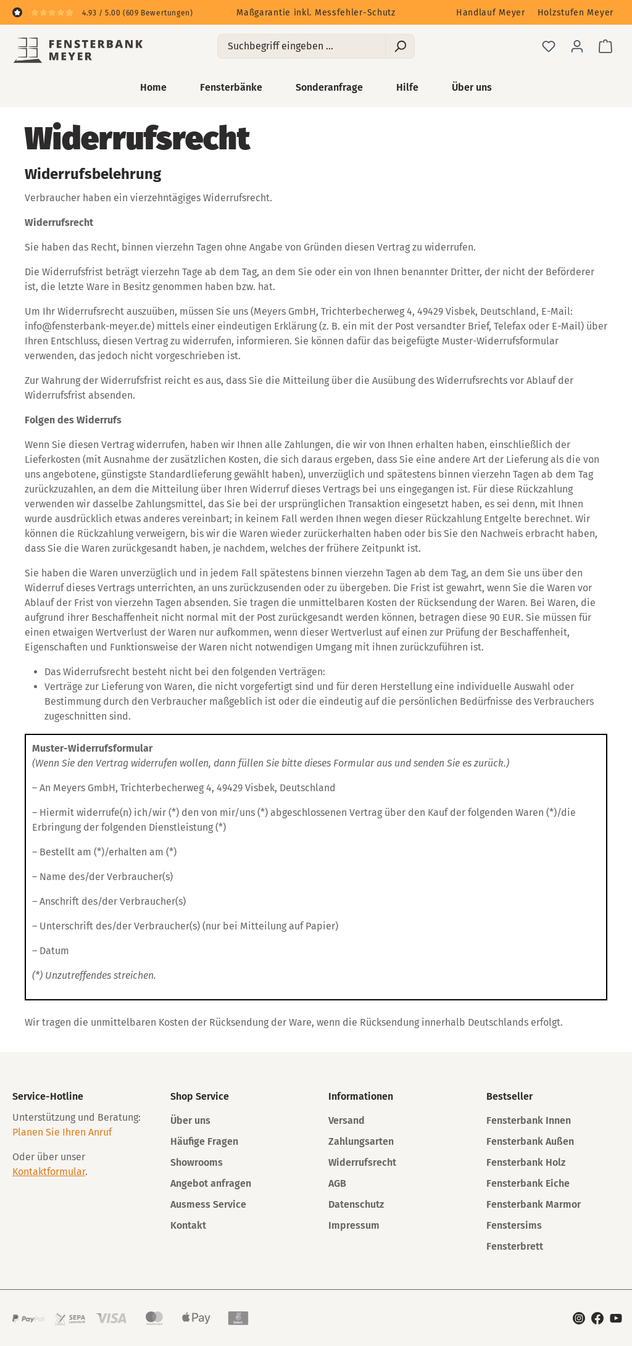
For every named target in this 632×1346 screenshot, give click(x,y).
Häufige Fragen (204, 1141)
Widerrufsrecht (362, 1162)
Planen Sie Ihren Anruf (62, 1132)
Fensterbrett (514, 1246)
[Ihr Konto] (577, 46)
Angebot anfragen (210, 1183)
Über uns (190, 1120)
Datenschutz (356, 1204)
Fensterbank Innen (528, 1120)
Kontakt (188, 1225)
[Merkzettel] (548, 46)
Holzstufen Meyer (575, 12)
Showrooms (196, 1162)
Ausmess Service (208, 1204)
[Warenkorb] (605, 46)
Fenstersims (514, 1225)
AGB (337, 1183)
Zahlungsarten (361, 1141)
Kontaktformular (48, 1172)
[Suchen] (400, 46)
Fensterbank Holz (525, 1162)
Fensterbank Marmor (533, 1204)
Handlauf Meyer (490, 12)
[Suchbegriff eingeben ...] (301, 46)
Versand (346, 1120)
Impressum (354, 1225)
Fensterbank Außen (530, 1141)
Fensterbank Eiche (528, 1183)
